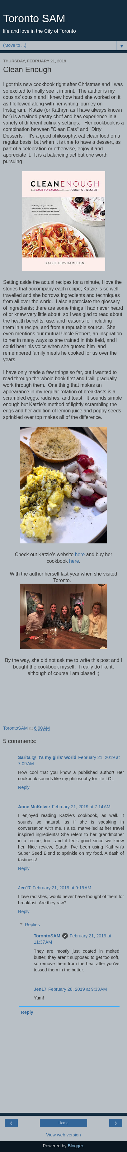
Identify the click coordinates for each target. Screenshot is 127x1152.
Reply (24, 787)
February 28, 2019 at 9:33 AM (77, 989)
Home (63, 1123)
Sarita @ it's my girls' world (47, 757)
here (80, 554)
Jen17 (24, 887)
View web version (63, 1134)
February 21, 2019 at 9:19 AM (62, 887)
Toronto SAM (34, 18)
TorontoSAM (47, 935)
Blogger (75, 1145)
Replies (32, 924)
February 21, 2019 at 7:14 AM (81, 806)
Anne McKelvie (34, 806)
